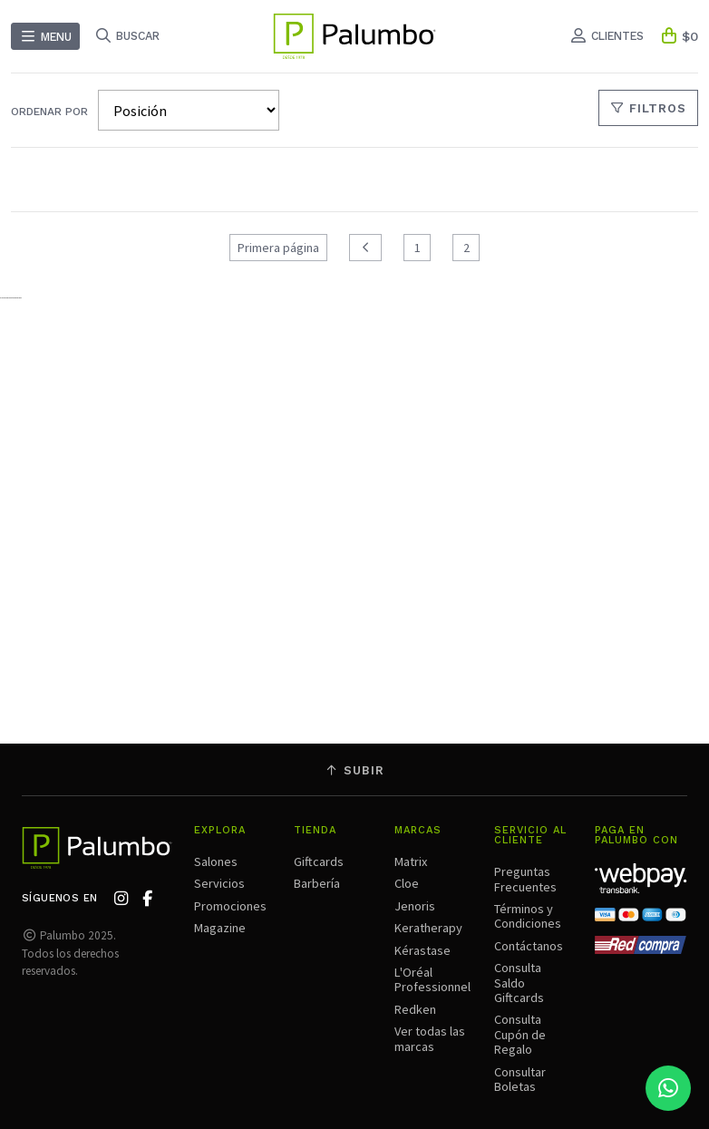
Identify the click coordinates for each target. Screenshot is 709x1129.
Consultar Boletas (520, 1079)
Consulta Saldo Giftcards (519, 982)
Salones (216, 861)
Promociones (230, 906)
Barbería (317, 883)
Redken (415, 1009)
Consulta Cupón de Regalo (520, 1034)
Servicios (219, 883)
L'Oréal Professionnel (432, 979)
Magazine (220, 928)
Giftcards (319, 861)
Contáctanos (528, 946)
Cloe (406, 883)
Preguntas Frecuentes (525, 878)
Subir (354, 770)
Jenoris (414, 906)
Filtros (648, 108)
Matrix (410, 861)
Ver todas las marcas (429, 1038)
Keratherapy (428, 928)
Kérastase (422, 950)
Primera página (278, 247)
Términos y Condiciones (527, 915)
